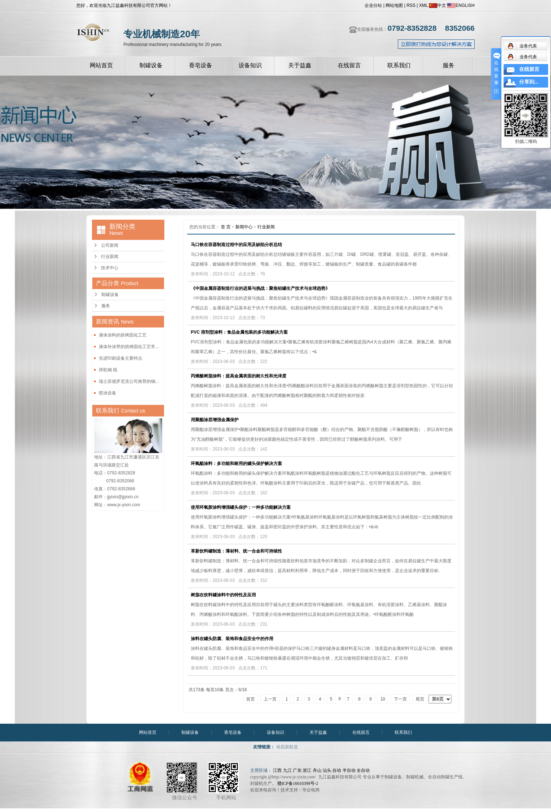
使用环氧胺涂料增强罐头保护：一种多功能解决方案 (241, 507)
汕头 (327, 770)
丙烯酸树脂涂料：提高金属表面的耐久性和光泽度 (238, 375)
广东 (297, 770)
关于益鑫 (299, 65)
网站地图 (394, 5)
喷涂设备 (107, 393)
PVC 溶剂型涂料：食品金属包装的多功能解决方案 (239, 332)
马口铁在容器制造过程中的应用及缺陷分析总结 (236, 244)
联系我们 (399, 65)
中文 (437, 5)
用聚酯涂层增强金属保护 (215, 419)
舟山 (317, 770)
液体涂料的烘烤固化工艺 (123, 335)
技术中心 (109, 267)
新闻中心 (244, 226)
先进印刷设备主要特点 (120, 358)
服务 (448, 65)
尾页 (420, 699)
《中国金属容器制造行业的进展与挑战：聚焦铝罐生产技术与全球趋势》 (260, 288)
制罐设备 (151, 65)
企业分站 (373, 5)
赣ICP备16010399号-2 (297, 783)
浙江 (307, 770)
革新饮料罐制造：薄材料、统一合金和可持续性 (236, 551)
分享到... (528, 82)
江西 (277, 770)
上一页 (270, 699)
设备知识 (250, 65)
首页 (250, 699)
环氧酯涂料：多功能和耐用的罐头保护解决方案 (236, 463)
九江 (287, 770)
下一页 (400, 699)
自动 (336, 770)
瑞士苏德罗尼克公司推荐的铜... (129, 381)
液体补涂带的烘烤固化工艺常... (129, 346)
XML (423, 5)
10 (382, 699)
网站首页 (101, 65)
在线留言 (349, 65)
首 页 (226, 226)
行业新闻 (109, 256)
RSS (411, 5)
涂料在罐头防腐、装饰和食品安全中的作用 (232, 638)
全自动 (363, 770)
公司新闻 (109, 245)
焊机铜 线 (108, 369)
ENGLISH (461, 5)
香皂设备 (200, 65)
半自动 (349, 770)
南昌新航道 (287, 746)
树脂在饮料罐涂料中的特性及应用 (223, 594)
